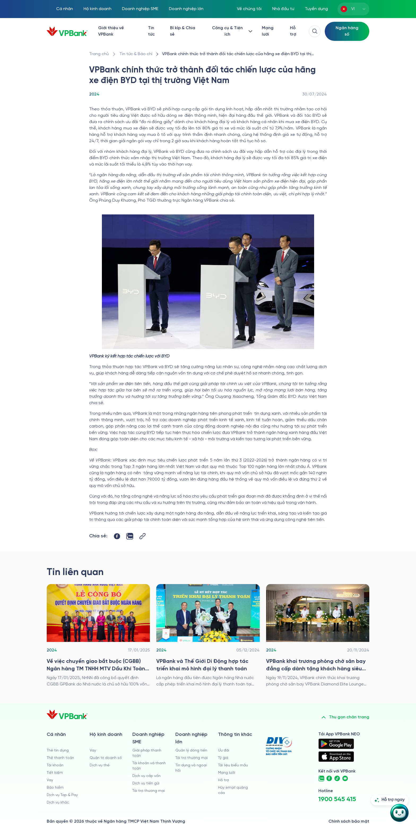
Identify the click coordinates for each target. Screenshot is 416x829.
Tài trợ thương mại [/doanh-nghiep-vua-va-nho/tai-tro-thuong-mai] (148, 791)
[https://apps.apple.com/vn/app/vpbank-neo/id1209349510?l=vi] (336, 756)
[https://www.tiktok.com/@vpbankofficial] (337, 778)
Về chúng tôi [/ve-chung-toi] (249, 9)
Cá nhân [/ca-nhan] (64, 9)
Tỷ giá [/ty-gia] (223, 758)
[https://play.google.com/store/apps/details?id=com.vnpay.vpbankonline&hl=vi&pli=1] (336, 744)
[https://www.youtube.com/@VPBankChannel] (345, 778)
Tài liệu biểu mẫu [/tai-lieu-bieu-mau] (233, 765)
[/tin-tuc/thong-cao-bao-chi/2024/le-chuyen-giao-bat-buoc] (98, 636)
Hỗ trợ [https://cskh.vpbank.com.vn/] (293, 31)
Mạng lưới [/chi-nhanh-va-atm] (268, 31)
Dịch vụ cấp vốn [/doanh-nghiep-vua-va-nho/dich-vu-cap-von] (146, 776)
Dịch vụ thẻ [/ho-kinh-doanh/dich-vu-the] (100, 765)
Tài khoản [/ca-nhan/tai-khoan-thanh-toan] (55, 765)
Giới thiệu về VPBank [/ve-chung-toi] (111, 31)
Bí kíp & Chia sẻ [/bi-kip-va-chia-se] (182, 31)
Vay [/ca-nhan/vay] (50, 780)
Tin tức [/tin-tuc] (151, 31)
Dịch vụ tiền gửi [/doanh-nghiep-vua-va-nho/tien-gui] (145, 783)
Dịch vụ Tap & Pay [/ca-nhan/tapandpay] (62, 795)
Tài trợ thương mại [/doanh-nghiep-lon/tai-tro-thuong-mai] (191, 758)
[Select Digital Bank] (347, 31)
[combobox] (353, 9)
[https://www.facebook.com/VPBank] (329, 778)
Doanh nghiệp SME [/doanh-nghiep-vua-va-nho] (140, 9)
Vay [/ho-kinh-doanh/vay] (93, 751)
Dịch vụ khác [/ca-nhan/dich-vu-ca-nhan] (58, 803)
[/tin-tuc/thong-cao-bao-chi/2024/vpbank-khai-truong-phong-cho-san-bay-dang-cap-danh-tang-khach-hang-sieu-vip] (317, 636)
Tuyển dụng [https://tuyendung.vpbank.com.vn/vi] (316, 9)
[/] (67, 31)
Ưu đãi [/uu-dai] (223, 751)
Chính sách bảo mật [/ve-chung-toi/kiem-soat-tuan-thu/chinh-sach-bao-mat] (348, 821)
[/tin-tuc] (135, 54)
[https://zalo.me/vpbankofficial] (321, 778)
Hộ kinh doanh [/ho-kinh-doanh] (97, 9)
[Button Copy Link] (142, 536)
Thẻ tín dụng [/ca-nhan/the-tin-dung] (58, 751)
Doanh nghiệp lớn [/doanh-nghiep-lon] (186, 9)
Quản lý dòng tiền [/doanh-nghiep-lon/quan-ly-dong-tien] (191, 751)
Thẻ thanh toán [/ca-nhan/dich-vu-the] (60, 758)
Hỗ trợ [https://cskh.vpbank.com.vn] (223, 780)
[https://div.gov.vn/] (279, 746)
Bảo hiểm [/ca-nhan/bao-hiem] (55, 788)
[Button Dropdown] (231, 31)
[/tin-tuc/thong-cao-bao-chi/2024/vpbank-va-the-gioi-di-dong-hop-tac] (207, 636)
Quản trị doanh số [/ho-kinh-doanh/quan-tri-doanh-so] (106, 758)
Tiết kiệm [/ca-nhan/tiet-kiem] (55, 773)
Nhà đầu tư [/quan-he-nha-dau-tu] (283, 9)
